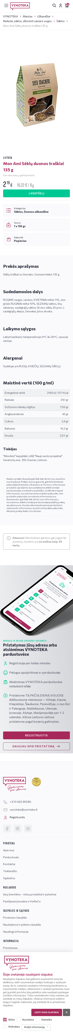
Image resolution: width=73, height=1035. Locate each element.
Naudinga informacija (15, 931)
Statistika (46, 1019)
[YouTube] (28, 828)
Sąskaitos (9, 878)
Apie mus (8, 850)
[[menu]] (6, 5)
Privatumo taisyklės (15, 917)
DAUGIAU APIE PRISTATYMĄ (36, 746)
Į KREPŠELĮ (36, 193)
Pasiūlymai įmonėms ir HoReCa (21, 901)
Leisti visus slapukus (47, 1012)
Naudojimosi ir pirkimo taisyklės (22, 924)
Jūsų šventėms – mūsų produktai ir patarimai (29, 894)
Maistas (28, 16)
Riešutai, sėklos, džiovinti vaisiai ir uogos (27, 21)
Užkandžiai (43, 16)
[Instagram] (17, 828)
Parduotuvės (11, 857)
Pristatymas (10, 947)
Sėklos (60, 21)
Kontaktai (9, 864)
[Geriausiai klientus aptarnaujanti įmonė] (36, 782)
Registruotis (14, 817)
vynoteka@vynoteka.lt (20, 809)
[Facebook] (7, 828)
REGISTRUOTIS (36, 735)
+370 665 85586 (17, 801)
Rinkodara (14, 1026)
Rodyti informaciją (34, 1027)
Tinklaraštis (10, 871)
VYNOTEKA (10, 16)
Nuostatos (28, 1019)
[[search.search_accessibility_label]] (54, 5)
